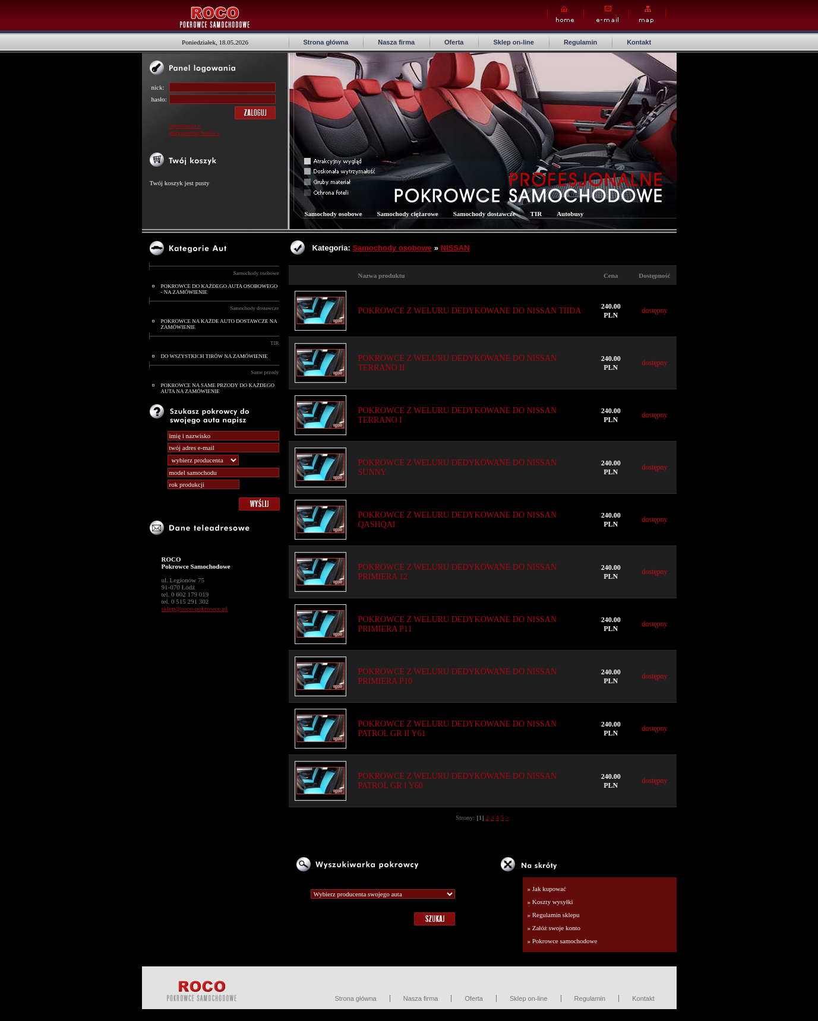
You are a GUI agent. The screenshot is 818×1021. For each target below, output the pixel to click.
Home (565, 14)
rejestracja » (185, 125)
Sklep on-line (513, 42)
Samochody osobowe (256, 273)
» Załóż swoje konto (554, 927)
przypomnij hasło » (194, 132)
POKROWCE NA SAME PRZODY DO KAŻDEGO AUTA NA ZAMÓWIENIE (217, 388)
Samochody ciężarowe (407, 213)
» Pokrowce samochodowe (563, 940)
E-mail (606, 14)
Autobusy (570, 213)
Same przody (265, 372)
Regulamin (580, 42)
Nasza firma (396, 42)
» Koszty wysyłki (550, 901)
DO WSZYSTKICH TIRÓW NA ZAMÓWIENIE (214, 356)
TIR (274, 343)
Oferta (453, 42)
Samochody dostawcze (254, 308)
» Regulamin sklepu (554, 914)
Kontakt (639, 42)
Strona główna (326, 42)
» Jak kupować (547, 888)
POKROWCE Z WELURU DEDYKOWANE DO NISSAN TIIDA (470, 310)
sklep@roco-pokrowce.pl (195, 608)
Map (647, 14)
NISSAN (455, 247)
